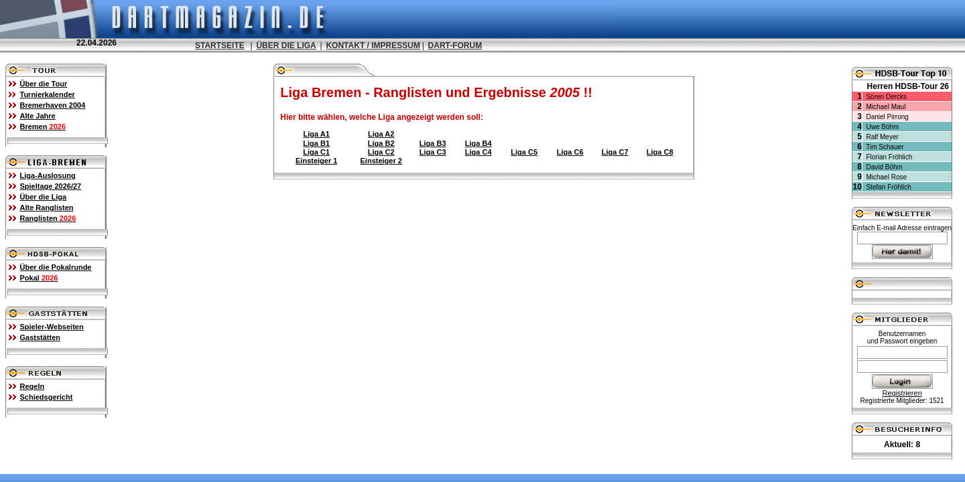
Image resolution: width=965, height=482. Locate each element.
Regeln (32, 386)
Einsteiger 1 (316, 161)
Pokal (39, 278)
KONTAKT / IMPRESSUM (373, 45)
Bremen (43, 127)
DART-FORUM (455, 45)
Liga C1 (316, 152)
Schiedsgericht (46, 397)
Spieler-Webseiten (52, 327)
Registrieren (901, 393)
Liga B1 (316, 143)
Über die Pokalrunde (56, 267)
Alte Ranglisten (47, 208)
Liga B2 (381, 143)
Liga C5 (524, 152)
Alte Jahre (38, 116)
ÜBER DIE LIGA (286, 45)
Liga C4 (478, 152)
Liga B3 (433, 143)
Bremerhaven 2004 (53, 105)
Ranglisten (48, 218)
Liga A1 (317, 134)
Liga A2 (381, 134)
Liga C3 (433, 152)
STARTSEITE (220, 45)
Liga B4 (478, 143)
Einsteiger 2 (381, 161)
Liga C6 (570, 152)
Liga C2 (381, 152)
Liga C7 (615, 152)
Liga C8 (660, 152)
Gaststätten (40, 337)
